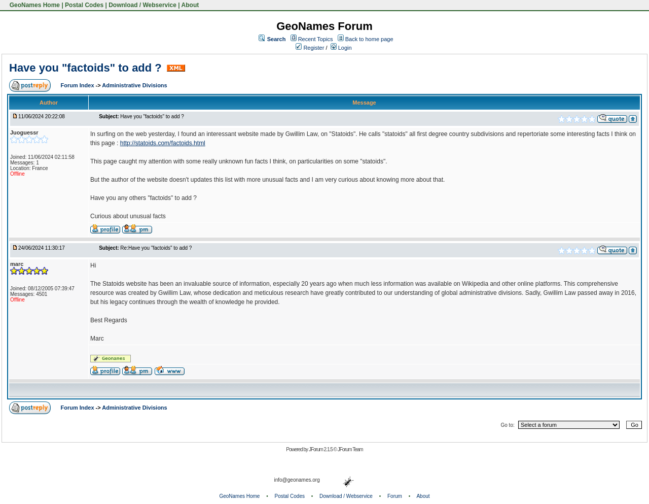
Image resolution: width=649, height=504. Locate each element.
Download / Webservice (142, 5)
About (190, 5)
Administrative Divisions (134, 85)
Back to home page (369, 39)
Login (341, 48)
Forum (394, 496)
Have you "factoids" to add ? (87, 67)
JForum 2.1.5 (321, 449)
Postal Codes (84, 5)
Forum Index (78, 85)
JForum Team (350, 449)
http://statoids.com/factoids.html (162, 143)
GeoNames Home (34, 5)
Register (310, 48)
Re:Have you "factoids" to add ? (156, 248)
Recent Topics (315, 39)
